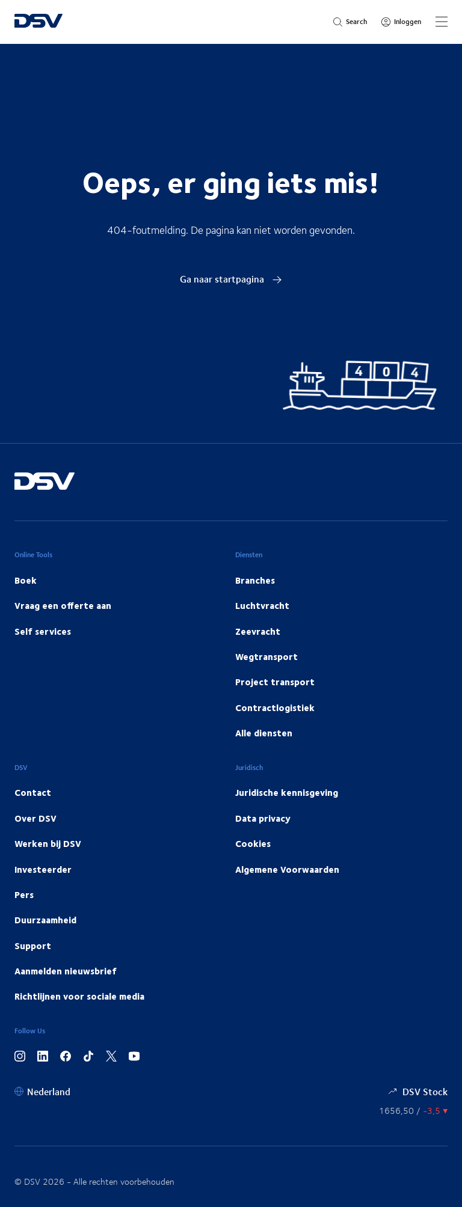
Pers (24, 894)
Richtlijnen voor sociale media (79, 996)
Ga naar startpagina (231, 279)
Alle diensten (263, 733)
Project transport (275, 681)
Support (32, 945)
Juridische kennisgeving (286, 792)
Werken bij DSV (47, 843)
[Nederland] (42, 1091)
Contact (32, 792)
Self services (42, 631)
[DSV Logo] (38, 22)
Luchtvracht (262, 605)
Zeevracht (257, 631)
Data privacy (263, 818)
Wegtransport (266, 656)
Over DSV (35, 818)
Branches (255, 580)
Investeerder (43, 869)
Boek (25, 580)
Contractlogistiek (275, 707)
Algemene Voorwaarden (287, 869)
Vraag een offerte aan (62, 605)
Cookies (253, 843)
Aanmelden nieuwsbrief (65, 971)
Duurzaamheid (45, 919)
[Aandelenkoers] (413, 1110)
